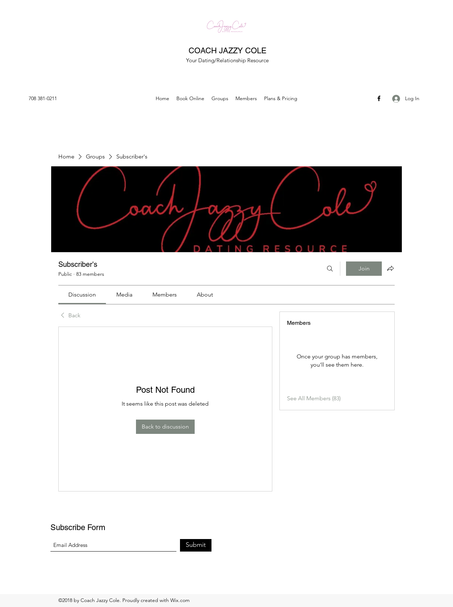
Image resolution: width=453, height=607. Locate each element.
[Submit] (195, 545)
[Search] (330, 268)
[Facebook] (379, 98)
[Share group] (390, 268)
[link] (82, 294)
